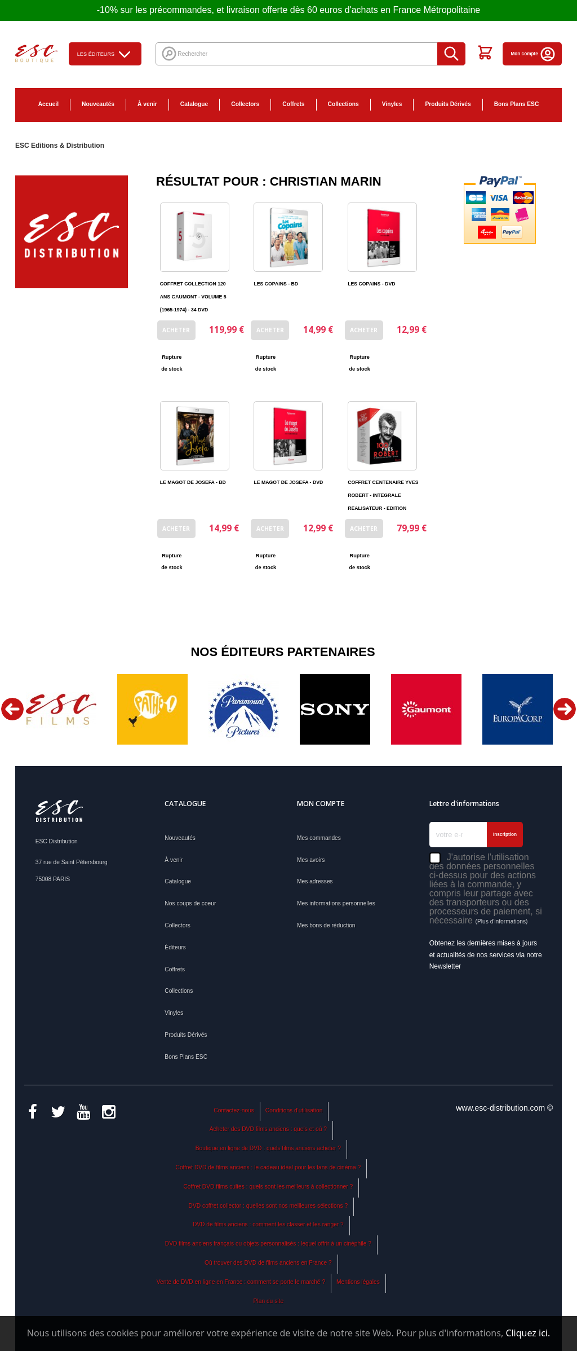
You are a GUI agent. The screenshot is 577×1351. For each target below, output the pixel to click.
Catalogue (194, 104)
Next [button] (564, 709)
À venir (147, 104)
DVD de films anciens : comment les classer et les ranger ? (268, 1224)
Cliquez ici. (527, 1333)
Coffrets (293, 104)
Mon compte (534, 53)
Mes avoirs (311, 860)
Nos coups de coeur (190, 903)
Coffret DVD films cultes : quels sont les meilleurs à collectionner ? (268, 1186)
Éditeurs (175, 947)
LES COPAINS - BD (276, 284)
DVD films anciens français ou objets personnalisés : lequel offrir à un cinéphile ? (268, 1243)
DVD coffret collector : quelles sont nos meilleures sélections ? (268, 1206)
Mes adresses (315, 881)
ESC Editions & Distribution (59, 145)
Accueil (48, 104)
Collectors (245, 104)
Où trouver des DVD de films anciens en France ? (268, 1263)
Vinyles (392, 104)
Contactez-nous (234, 1110)
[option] (60, 709)
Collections (343, 104)
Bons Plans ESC (516, 104)
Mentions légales (358, 1282)
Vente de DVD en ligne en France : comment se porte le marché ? (241, 1282)
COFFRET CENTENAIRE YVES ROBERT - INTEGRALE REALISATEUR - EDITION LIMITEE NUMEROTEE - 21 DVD (383, 508)
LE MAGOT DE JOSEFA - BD (193, 482)
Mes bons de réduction (326, 925)
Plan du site (268, 1301)
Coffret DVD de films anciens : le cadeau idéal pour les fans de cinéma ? (268, 1167)
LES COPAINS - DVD (371, 284)
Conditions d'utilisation (294, 1110)
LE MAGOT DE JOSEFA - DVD (288, 482)
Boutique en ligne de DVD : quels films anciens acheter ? (268, 1148)
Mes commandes (319, 838)
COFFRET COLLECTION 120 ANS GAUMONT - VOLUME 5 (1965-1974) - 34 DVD (193, 297)
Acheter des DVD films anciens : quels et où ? (268, 1129)
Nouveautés (98, 104)
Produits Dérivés (448, 104)
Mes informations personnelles (336, 903)
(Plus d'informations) (501, 921)
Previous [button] (12, 709)
